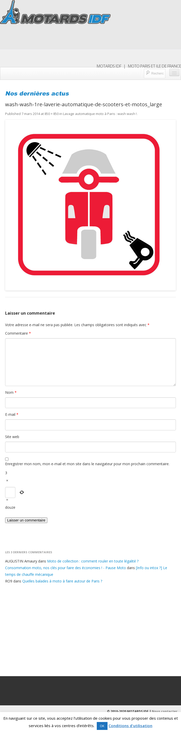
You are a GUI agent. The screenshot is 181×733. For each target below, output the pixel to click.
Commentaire (18, 333)
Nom (11, 392)
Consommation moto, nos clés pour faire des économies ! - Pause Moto (65, 567)
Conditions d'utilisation (130, 725)
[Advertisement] (90, 629)
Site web (12, 436)
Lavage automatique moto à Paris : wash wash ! (100, 113)
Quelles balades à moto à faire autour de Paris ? (62, 581)
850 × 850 (52, 113)
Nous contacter (164, 711)
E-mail (11, 414)
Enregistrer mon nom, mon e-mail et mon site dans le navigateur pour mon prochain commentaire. (87, 463)
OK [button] (102, 726)
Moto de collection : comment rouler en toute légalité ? (93, 561)
